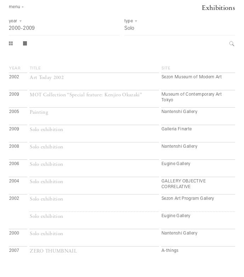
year (15, 68)
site (166, 68)
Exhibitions (218, 8)
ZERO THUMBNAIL (53, 251)
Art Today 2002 (47, 77)
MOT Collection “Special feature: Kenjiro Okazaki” (86, 95)
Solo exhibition (46, 129)
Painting (39, 112)
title (35, 68)
